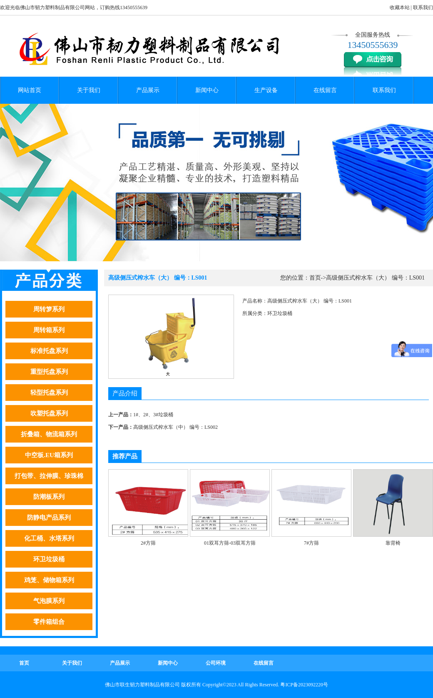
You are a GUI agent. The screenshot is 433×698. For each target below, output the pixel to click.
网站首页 (29, 90)
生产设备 (266, 90)
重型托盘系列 (49, 371)
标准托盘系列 (49, 351)
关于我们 (88, 90)
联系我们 (423, 7)
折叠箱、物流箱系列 (49, 434)
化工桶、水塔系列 (49, 538)
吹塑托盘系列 (49, 413)
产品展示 (147, 90)
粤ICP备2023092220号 (304, 685)
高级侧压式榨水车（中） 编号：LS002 (175, 427)
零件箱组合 (49, 621)
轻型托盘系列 (49, 392)
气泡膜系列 (49, 601)
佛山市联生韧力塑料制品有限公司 (142, 685)
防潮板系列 (49, 496)
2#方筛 (148, 543)
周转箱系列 (49, 330)
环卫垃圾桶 (49, 559)
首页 (315, 278)
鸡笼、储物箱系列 (49, 580)
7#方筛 (311, 543)
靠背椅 (393, 543)
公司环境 (216, 663)
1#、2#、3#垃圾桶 (153, 415)
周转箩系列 (49, 309)
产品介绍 (124, 393)
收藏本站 (400, 7)
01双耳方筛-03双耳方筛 (230, 543)
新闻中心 (207, 90)
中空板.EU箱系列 (49, 455)
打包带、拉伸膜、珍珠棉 (49, 476)
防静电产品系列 (49, 517)
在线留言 (325, 90)
